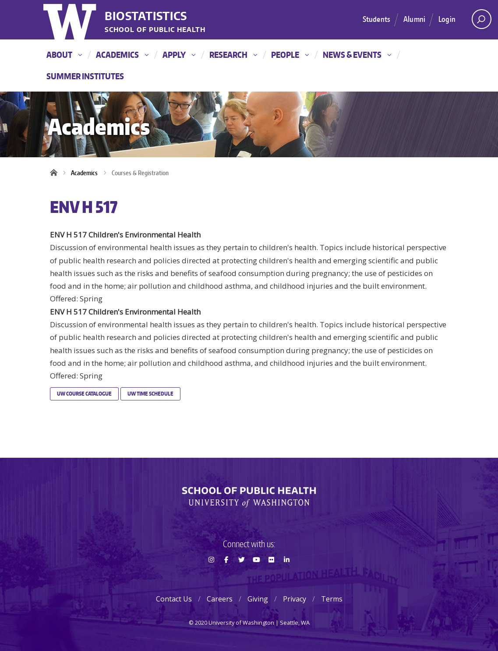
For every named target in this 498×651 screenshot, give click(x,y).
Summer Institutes (85, 76)
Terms (332, 599)
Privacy (294, 599)
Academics (122, 54)
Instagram (211, 575)
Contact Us (174, 599)
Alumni (414, 19)
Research (233, 54)
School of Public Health (155, 30)
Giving (257, 599)
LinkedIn (286, 575)
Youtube (256, 575)
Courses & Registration (140, 173)
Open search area (478, 21)
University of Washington (70, 19)
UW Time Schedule (150, 393)
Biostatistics (146, 16)
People (290, 54)
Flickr (272, 575)
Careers (220, 599)
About (64, 54)
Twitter (241, 575)
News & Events (357, 54)
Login (447, 19)
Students (376, 19)
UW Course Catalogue (84, 393)
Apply (178, 54)
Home (56, 173)
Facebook (226, 575)
